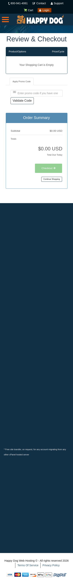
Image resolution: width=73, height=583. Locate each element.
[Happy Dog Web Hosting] (40, 19)
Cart (28, 10)
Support (58, 3)
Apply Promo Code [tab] (22, 81)
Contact (41, 3)
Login (45, 10)
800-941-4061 (19, 3)
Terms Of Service (27, 565)
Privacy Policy (51, 565)
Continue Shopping (51, 179)
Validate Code (22, 100)
